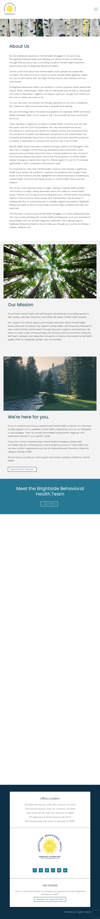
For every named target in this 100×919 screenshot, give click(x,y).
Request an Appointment (50, 899)
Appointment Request (22, 469)
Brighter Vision (84, 912)
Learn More (49, 504)
